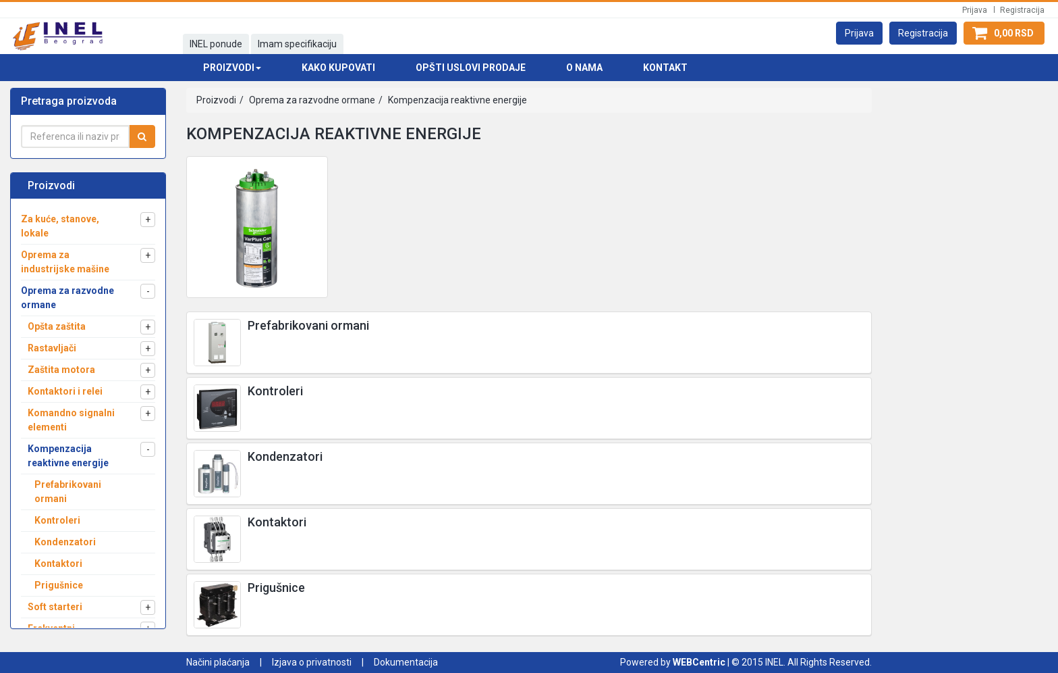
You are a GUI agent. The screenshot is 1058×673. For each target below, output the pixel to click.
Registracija (1022, 10)
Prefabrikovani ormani (308, 325)
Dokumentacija (406, 662)
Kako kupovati (338, 67)
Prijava (974, 10)
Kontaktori (277, 522)
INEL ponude (216, 44)
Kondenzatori (285, 456)
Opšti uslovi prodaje (471, 67)
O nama (584, 67)
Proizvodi (216, 100)
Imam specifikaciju (297, 44)
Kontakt (665, 67)
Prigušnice (276, 587)
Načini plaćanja (218, 662)
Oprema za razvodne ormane (311, 100)
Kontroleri (275, 391)
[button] (859, 33)
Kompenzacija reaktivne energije (456, 100)
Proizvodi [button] (232, 67)
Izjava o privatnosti (312, 662)
